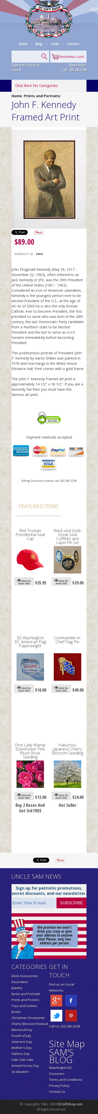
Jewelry (17, 988)
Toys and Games (24, 1006)
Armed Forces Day (25, 1065)
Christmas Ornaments (28, 1018)
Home (23, 43)
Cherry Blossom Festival (30, 1023)
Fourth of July (21, 1035)
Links (55, 43)
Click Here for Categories (36, 85)
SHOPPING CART (72, 57)
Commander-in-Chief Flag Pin (67, 640)
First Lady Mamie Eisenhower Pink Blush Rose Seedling (30, 751)
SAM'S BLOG (61, 1056)
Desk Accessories (25, 976)
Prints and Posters (26, 1000)
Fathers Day (21, 1053)
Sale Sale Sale (22, 1059)
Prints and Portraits (42, 95)
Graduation (20, 1071)
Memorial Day (22, 1029)
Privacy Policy (59, 1085)
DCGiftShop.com (70, 1104)
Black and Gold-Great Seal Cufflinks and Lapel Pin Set (68, 536)
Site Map (67, 1044)
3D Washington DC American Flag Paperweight (30, 642)
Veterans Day (22, 1041)
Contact (73, 43)
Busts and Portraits (26, 994)
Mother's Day (22, 1047)
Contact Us (57, 1091)
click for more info (24, 581)
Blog (39, 43)
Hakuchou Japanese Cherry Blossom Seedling (67, 749)
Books (16, 1012)
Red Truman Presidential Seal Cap (30, 534)
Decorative (20, 982)
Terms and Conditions (65, 1079)
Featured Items (38, 506)
